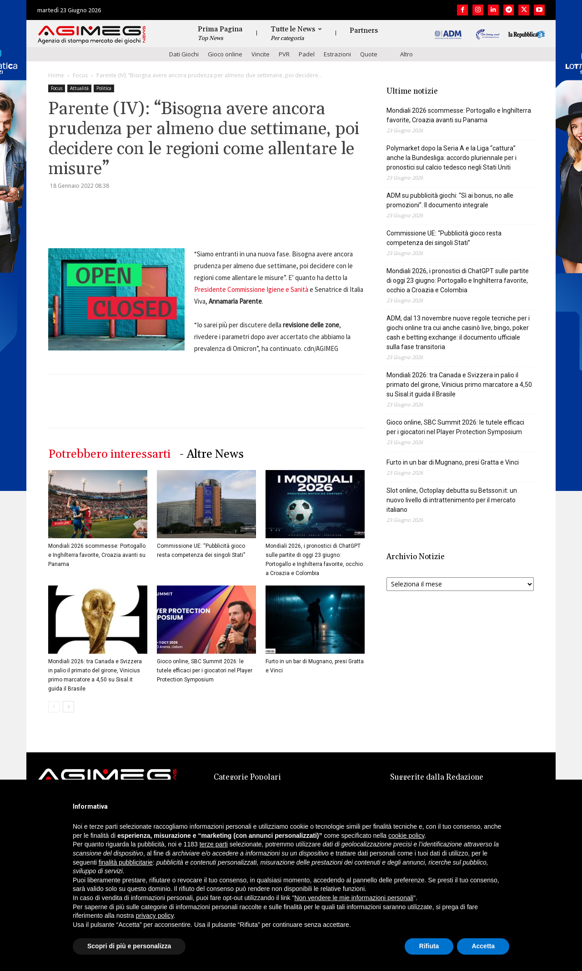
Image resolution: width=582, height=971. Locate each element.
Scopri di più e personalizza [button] (129, 946)
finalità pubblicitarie (126, 862)
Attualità (79, 88)
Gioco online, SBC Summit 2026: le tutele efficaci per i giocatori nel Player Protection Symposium (204, 670)
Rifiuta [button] (429, 946)
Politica (103, 88)
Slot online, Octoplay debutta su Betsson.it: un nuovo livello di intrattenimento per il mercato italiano (451, 500)
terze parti (214, 844)
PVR (284, 54)
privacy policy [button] (155, 915)
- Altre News (212, 454)
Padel (307, 54)
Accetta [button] (483, 946)
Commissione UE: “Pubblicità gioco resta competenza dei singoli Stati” (444, 238)
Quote (368, 54)
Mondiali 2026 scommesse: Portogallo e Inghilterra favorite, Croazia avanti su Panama (97, 555)
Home (56, 75)
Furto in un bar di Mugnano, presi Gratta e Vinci (452, 462)
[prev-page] (54, 706)
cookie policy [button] (406, 835)
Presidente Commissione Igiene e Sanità (251, 289)
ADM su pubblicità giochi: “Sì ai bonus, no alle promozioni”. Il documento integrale (449, 200)
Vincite (260, 54)
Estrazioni (337, 54)
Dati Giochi (184, 54)
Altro (406, 54)
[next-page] (68, 706)
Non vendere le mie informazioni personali (353, 897)
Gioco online (225, 54)
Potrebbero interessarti (109, 454)
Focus (80, 75)
